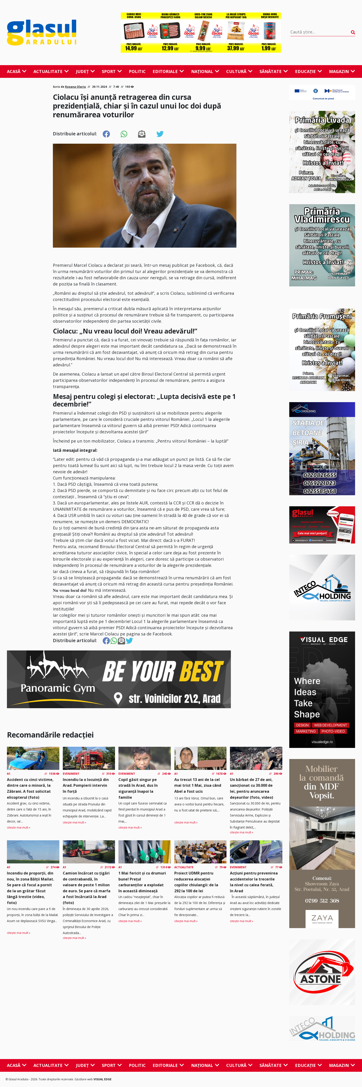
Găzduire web (84, 1079)
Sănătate (273, 71)
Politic (137, 71)
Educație (308, 71)
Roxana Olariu (75, 87)
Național (205, 71)
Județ (85, 71)
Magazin (342, 71)
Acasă (17, 71)
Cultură (239, 71)
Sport (112, 71)
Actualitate (51, 71)
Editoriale (168, 71)
